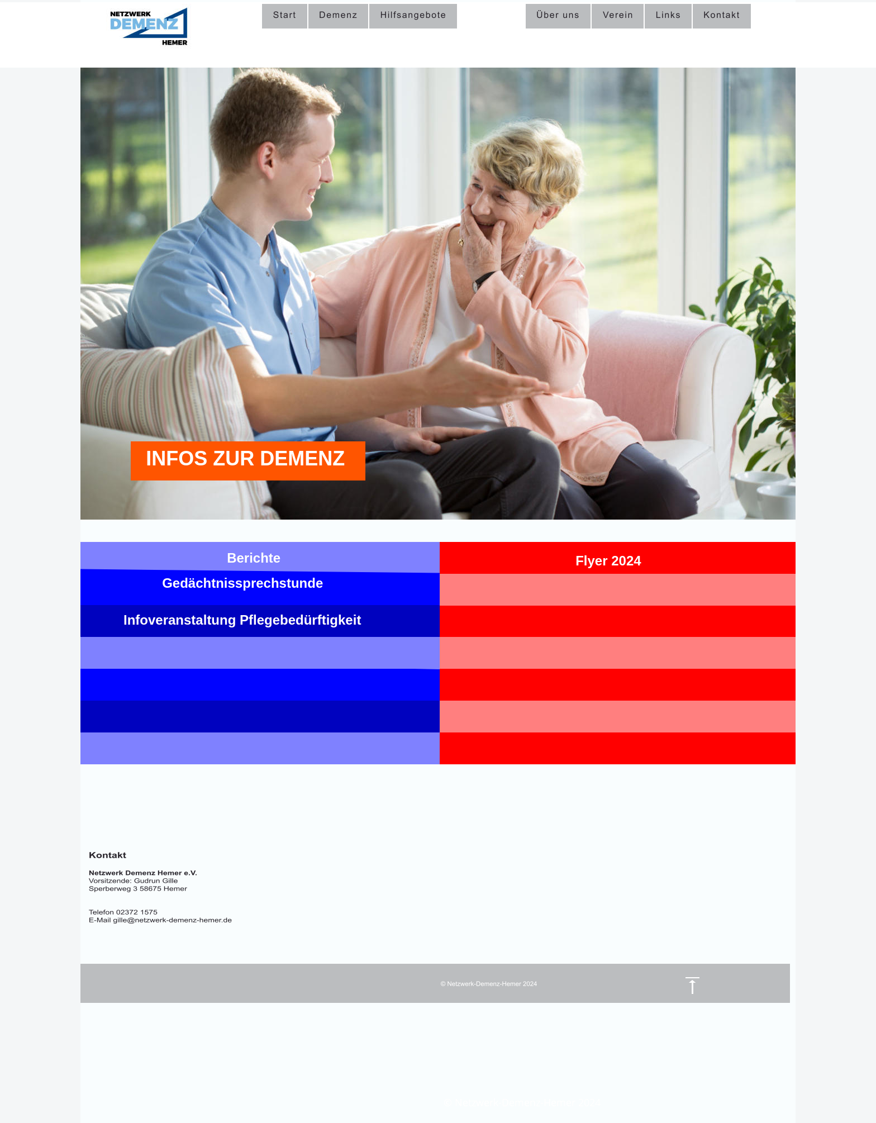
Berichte (253, 557)
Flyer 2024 (608, 560)
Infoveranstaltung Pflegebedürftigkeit (242, 619)
